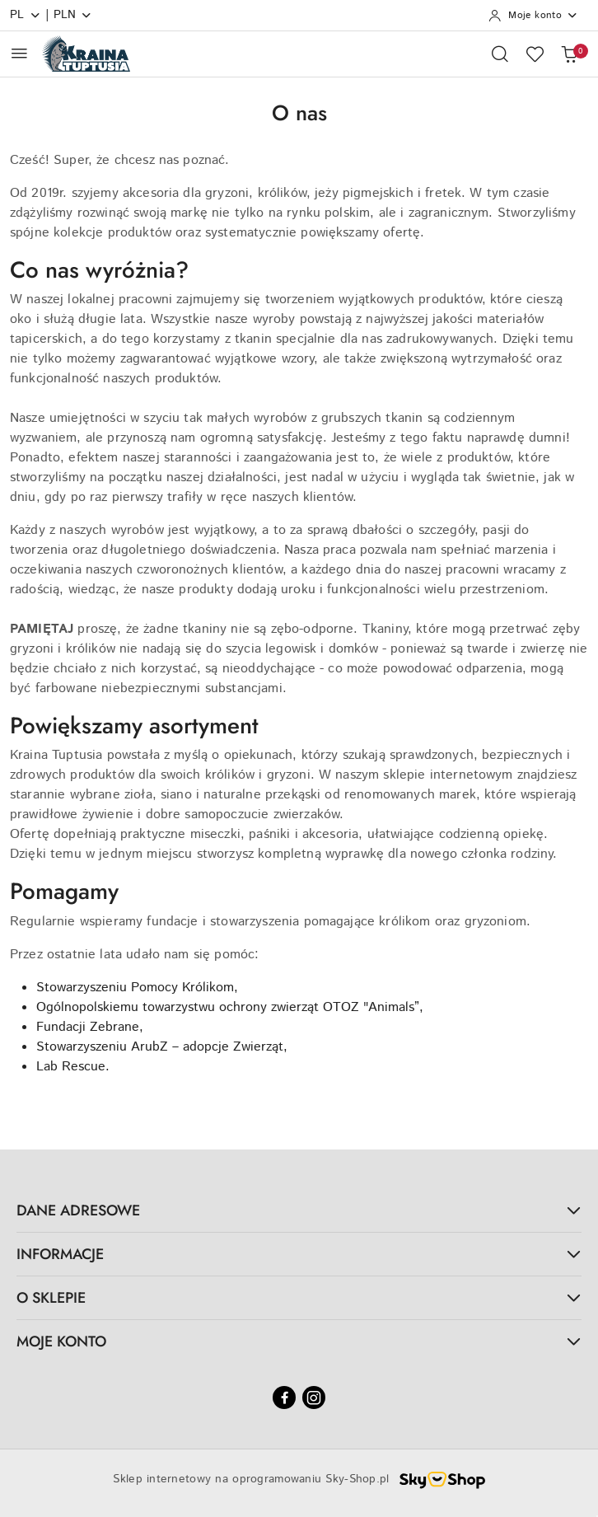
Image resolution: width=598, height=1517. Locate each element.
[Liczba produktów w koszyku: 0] (569, 53)
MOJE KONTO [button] (299, 1341)
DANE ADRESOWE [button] (299, 1210)
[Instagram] (313, 1397)
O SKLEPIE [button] (299, 1298)
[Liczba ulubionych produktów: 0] (535, 53)
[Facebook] (284, 1397)
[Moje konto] (533, 16)
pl (25, 15)
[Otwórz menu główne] (19, 53)
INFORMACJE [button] (299, 1254)
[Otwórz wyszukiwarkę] (500, 53)
